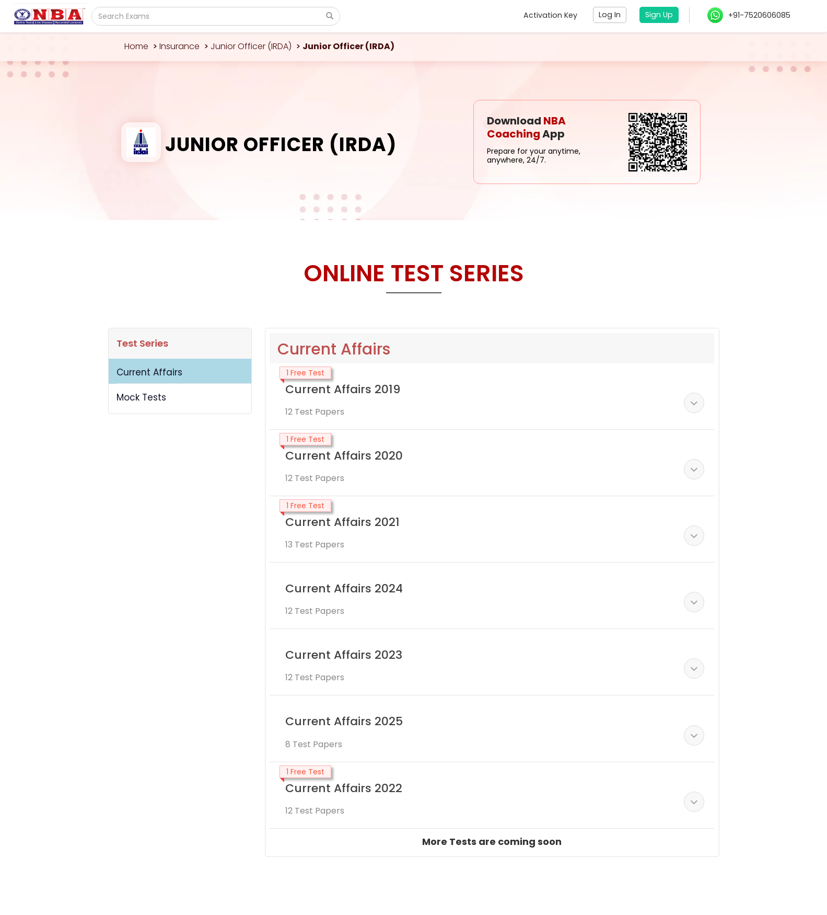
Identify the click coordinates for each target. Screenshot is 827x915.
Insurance (179, 46)
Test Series (142, 343)
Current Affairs (149, 372)
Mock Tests (141, 397)
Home (136, 46)
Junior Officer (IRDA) (251, 46)
